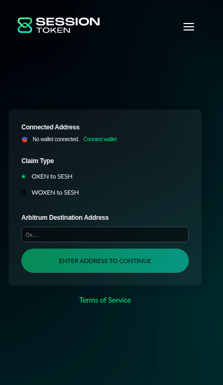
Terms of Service (105, 299)
